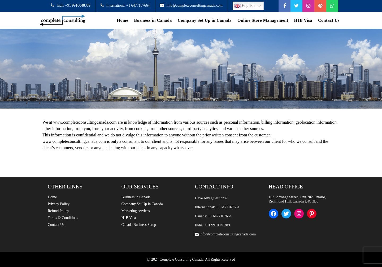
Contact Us (329, 20)
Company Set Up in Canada (205, 20)
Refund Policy (58, 211)
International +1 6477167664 (128, 5)
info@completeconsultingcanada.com (194, 5)
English (244, 6)
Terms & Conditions (63, 218)
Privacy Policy (59, 204)
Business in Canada (153, 20)
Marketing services (135, 211)
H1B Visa (303, 20)
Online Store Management (262, 20)
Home (122, 20)
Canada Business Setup (138, 225)
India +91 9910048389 (73, 5)
